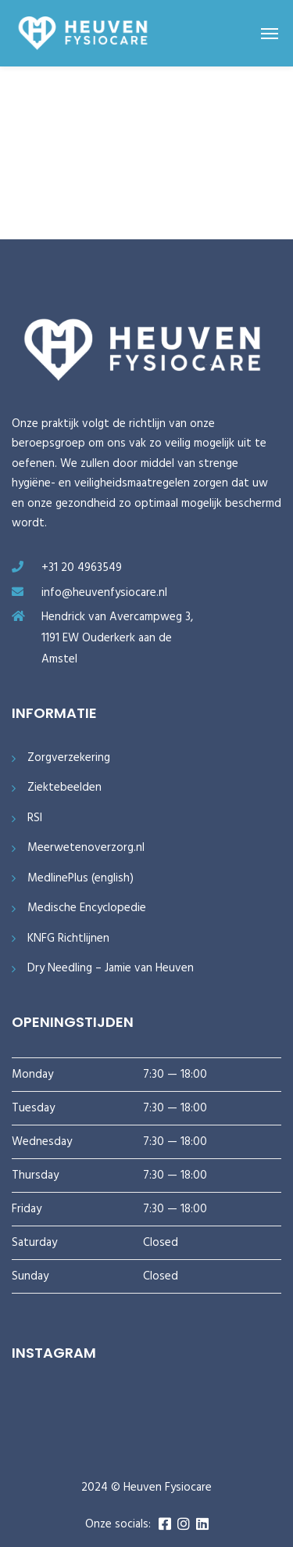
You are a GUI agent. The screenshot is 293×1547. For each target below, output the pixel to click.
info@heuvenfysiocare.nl (104, 592)
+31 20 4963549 (81, 567)
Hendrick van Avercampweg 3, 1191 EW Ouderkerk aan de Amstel (117, 638)
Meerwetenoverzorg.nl (86, 848)
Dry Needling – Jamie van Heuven (110, 969)
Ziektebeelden (64, 788)
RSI (34, 818)
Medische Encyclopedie (86, 908)
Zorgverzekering (68, 758)
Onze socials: (118, 1525)
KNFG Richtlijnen (68, 939)
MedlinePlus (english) (80, 879)
